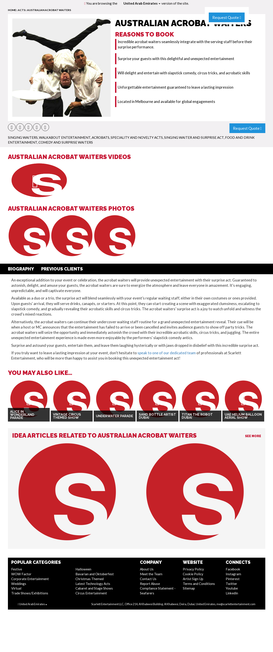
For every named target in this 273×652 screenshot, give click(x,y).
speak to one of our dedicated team (166, 353)
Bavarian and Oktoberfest (94, 574)
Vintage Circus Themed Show (67, 416)
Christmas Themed (89, 579)
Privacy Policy (193, 569)
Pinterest (233, 579)
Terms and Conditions (199, 584)
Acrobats (100, 137)
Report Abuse (150, 584)
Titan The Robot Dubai (197, 416)
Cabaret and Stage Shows (94, 588)
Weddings (18, 584)
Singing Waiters (23, 137)
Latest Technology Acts (92, 584)
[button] (12, 127)
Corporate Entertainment (30, 579)
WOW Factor (21, 574)
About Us (147, 569)
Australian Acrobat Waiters (49, 10)
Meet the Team (151, 574)
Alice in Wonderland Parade (22, 415)
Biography (21, 269)
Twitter (231, 584)
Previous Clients (62, 269)
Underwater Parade (114, 416)
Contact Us (148, 579)
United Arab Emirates (141, 3)
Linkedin (232, 593)
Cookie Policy (193, 574)
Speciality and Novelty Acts (137, 137)
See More (253, 436)
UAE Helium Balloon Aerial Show (243, 416)
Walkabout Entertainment (64, 137)
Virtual (16, 588)
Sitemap (189, 588)
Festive (16, 569)
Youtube (232, 588)
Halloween (83, 569)
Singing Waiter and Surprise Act (194, 137)
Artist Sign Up (193, 579)
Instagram (233, 574)
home (12, 10)
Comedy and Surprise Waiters (65, 142)
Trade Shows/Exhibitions (29, 593)
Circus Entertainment (91, 593)
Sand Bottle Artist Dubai (157, 416)
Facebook (233, 569)
